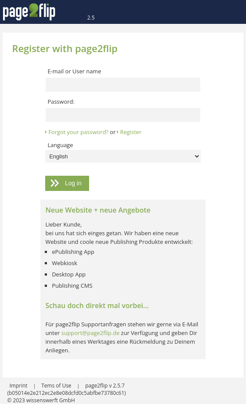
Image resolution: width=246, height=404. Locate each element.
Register (130, 132)
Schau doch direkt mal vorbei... (97, 305)
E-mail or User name (74, 71)
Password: (60, 101)
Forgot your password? (78, 132)
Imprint (19, 385)
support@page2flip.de (90, 333)
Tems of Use (57, 385)
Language (60, 145)
